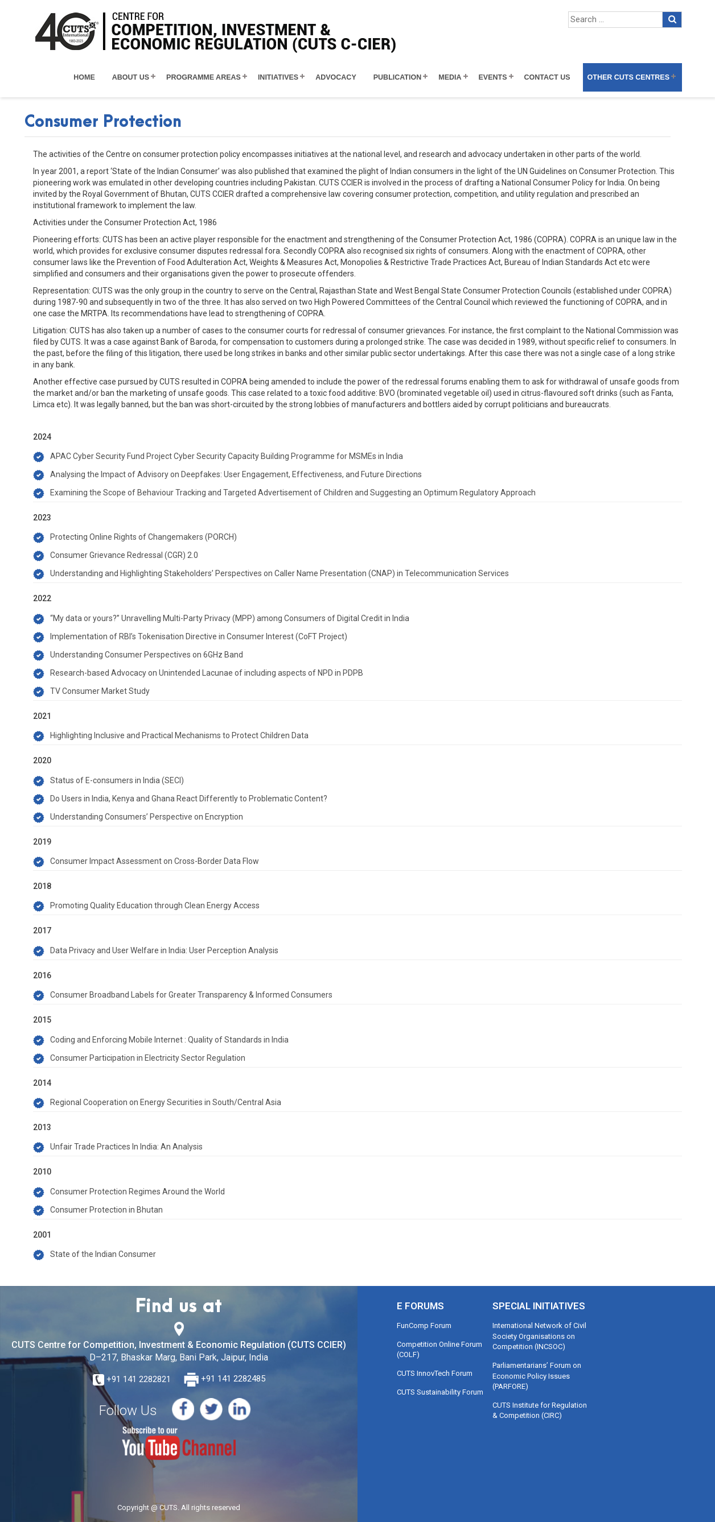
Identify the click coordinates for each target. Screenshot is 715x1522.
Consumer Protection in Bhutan (106, 1209)
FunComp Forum (424, 1325)
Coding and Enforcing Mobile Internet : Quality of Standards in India (169, 1039)
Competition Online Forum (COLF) (439, 1349)
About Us (130, 77)
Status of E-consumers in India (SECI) (117, 780)
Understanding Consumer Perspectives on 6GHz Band (146, 654)
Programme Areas (203, 77)
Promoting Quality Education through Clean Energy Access (155, 905)
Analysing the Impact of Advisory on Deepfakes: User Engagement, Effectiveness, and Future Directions (236, 474)
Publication (397, 77)
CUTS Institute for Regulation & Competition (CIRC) (539, 1410)
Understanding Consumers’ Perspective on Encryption (146, 816)
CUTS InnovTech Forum (434, 1373)
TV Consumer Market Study (100, 691)
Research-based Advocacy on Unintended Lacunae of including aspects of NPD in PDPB (206, 672)
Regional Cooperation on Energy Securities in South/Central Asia (165, 1102)
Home (84, 77)
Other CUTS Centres (628, 77)
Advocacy (335, 77)
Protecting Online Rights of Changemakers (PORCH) (143, 536)
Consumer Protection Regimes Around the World (137, 1191)
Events (493, 77)
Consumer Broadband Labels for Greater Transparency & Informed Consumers (191, 994)
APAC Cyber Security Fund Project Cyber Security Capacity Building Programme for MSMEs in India (226, 456)
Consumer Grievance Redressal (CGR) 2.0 (124, 555)
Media (449, 77)
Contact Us (547, 77)
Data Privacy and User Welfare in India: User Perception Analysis (164, 950)
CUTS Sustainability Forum (440, 1392)
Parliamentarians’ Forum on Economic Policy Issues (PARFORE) (536, 1376)
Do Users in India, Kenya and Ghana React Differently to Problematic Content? (188, 798)
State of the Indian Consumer (103, 1254)
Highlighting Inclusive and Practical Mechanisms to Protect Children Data (179, 735)
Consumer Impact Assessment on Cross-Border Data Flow (154, 861)
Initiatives (278, 77)
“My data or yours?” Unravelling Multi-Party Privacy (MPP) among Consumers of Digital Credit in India (229, 618)
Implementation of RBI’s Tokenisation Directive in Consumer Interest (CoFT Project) (198, 636)
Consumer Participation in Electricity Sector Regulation (147, 1057)
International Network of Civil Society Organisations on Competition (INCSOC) (539, 1336)
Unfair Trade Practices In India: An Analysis (126, 1146)
